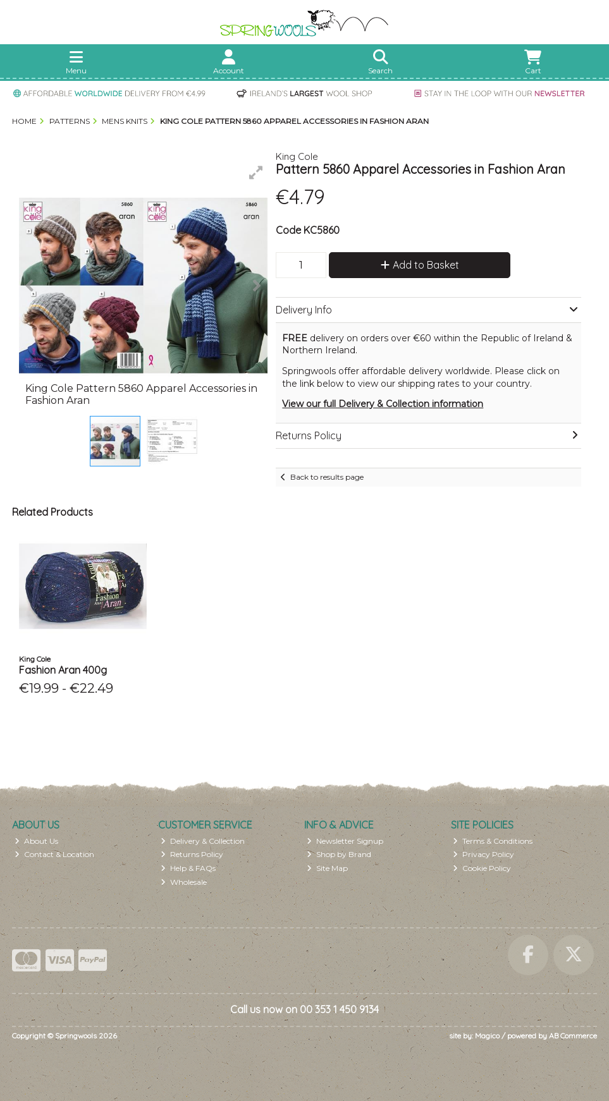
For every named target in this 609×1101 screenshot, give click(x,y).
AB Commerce (573, 1035)
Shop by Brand (339, 854)
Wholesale (184, 882)
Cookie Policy (482, 868)
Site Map (327, 868)
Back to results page (327, 477)
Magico (487, 1035)
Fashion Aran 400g (63, 670)
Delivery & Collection (203, 841)
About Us (36, 841)
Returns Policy (192, 854)
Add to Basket (420, 265)
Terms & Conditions (492, 841)
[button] (256, 172)
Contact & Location (54, 854)
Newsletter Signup (345, 841)
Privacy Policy (483, 854)
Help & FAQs (188, 868)
